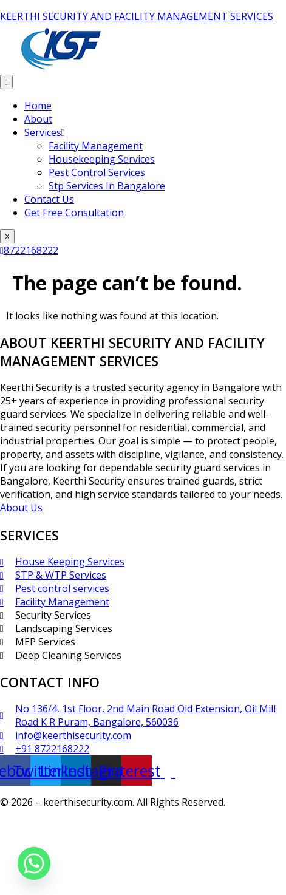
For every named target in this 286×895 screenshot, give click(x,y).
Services (44, 132)
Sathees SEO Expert (229, 825)
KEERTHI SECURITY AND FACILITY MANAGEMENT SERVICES (136, 16)
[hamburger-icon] (6, 82)
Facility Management (96, 145)
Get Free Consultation (74, 212)
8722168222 (29, 250)
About (38, 119)
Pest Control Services (97, 172)
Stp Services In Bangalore (107, 185)
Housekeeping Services (102, 159)
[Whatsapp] (34, 863)
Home (38, 105)
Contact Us (49, 199)
